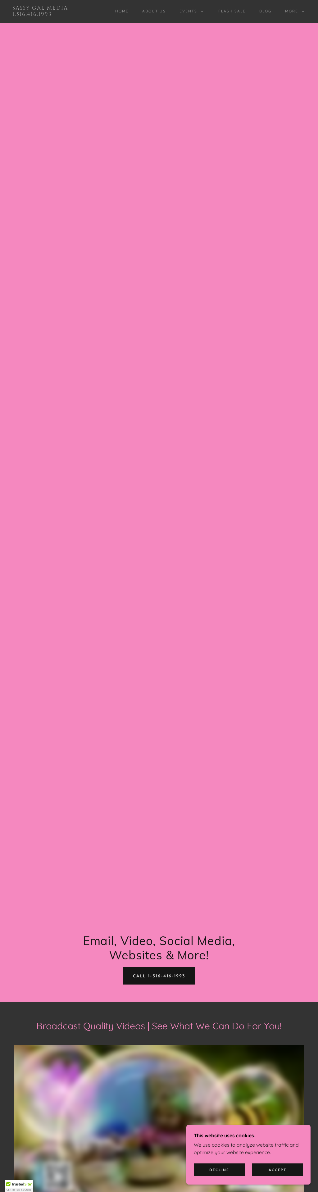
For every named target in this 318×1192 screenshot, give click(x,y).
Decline (219, 1169)
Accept (278, 1169)
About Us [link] (154, 11)
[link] (51, 14)
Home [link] (122, 11)
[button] (190, 11)
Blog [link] (265, 11)
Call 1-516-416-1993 (159, 976)
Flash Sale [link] (232, 11)
